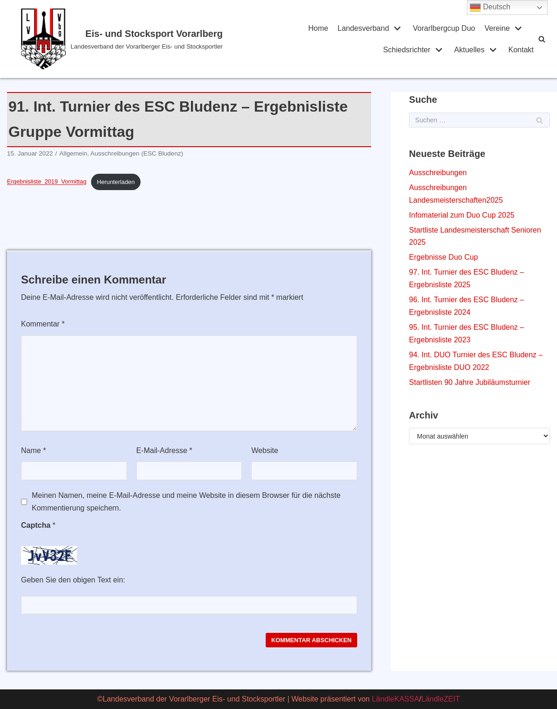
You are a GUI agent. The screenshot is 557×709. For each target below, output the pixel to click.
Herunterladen (115, 181)
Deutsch (490, 7)
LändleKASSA (395, 699)
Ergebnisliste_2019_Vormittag (46, 181)
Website (264, 450)
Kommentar (42, 324)
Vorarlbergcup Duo (444, 28)
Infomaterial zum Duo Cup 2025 (462, 215)
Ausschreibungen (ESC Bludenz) (137, 153)
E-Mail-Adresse (164, 450)
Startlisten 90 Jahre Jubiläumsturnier (469, 382)
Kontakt (521, 50)
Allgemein (73, 153)
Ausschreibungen (438, 173)
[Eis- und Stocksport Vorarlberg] (123, 39)
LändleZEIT (440, 699)
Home (318, 28)
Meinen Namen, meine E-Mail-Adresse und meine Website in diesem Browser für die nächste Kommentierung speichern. (186, 501)
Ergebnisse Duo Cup (443, 257)
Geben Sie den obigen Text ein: (73, 580)
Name (33, 450)
